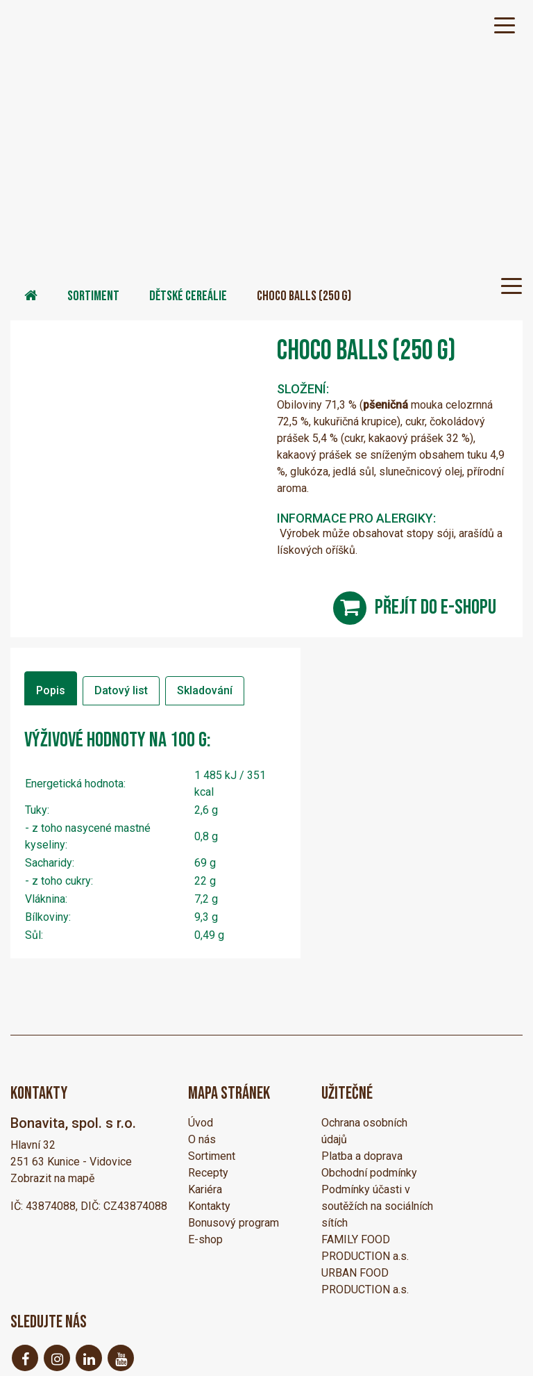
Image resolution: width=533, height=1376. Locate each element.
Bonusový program (233, 1222)
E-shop (205, 1239)
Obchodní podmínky (369, 1172)
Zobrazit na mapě (52, 1178)
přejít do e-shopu (435, 607)
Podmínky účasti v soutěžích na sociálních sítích (377, 1206)
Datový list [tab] (121, 690)
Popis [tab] (50, 690)
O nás (202, 1139)
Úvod (200, 1122)
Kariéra (205, 1189)
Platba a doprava (362, 1156)
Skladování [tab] (204, 690)
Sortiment (93, 296)
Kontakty (209, 1206)
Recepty (208, 1172)
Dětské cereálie (188, 296)
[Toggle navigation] (504, 24)
